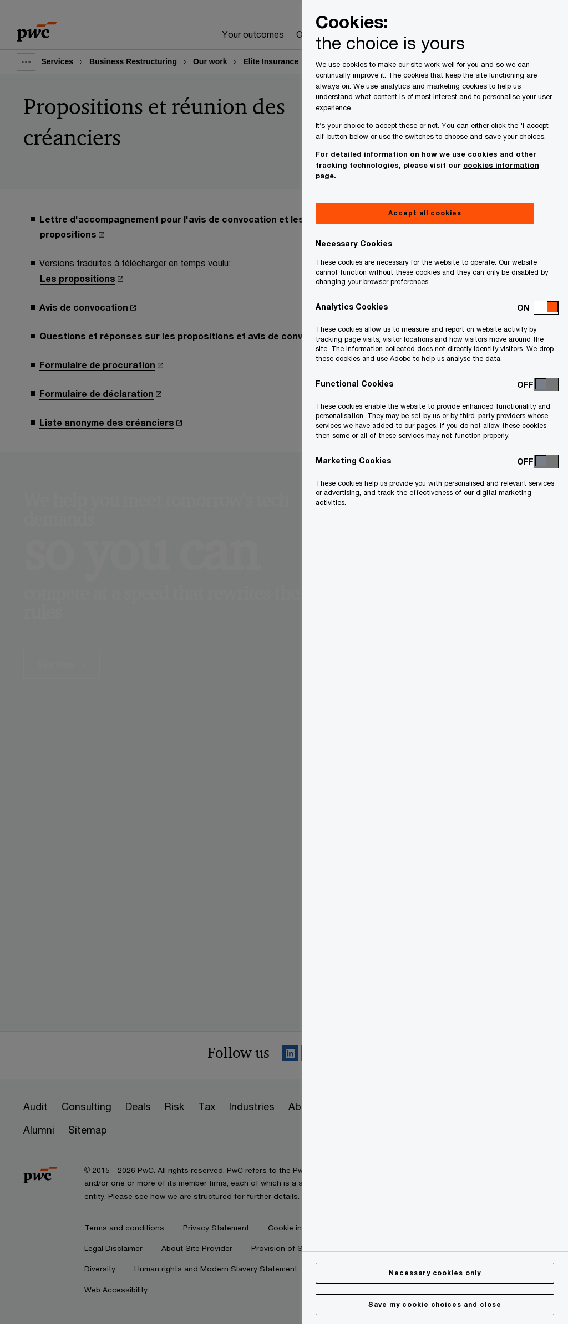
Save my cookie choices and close (434, 1304)
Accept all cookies (424, 213)
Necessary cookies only (435, 1273)
